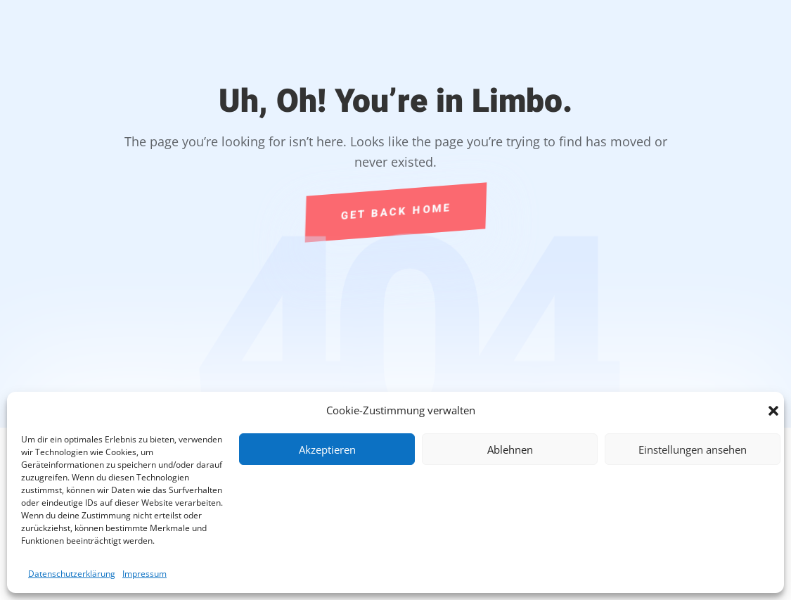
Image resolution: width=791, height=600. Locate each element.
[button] (773, 411)
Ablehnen (510, 449)
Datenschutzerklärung (71, 574)
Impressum (144, 574)
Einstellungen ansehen (692, 449)
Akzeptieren (327, 449)
